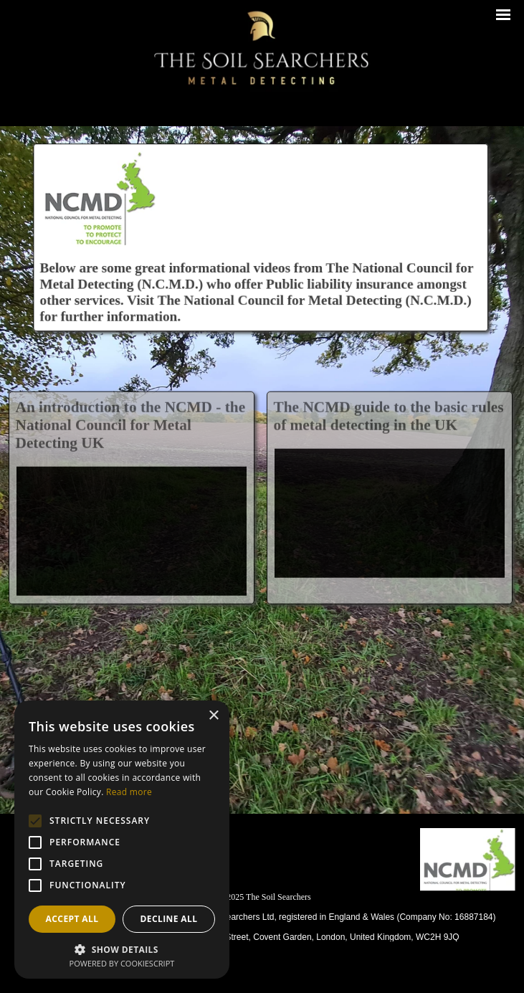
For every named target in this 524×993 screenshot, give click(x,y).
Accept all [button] (72, 919)
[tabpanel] (265, 915)
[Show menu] (503, 15)
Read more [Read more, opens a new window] (129, 792)
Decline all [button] (169, 919)
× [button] (213, 716)
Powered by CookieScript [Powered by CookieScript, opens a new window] (122, 963)
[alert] (121, 839)
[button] (122, 948)
